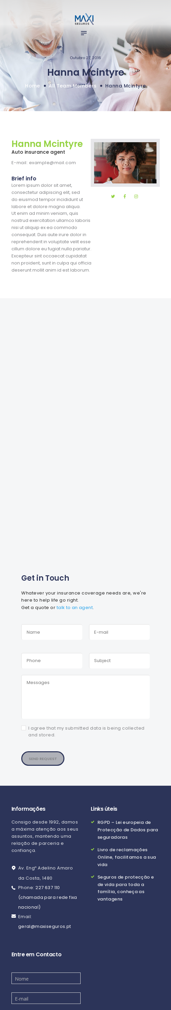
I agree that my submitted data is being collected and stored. (86, 728)
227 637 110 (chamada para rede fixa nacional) (48, 895)
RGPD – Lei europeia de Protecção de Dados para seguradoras (128, 827)
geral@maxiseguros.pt (45, 924)
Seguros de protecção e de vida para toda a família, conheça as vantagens (126, 883)
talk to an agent (75, 607)
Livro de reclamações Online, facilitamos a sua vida (127, 853)
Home (32, 86)
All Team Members (73, 85)
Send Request (44, 755)
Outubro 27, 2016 (85, 57)
